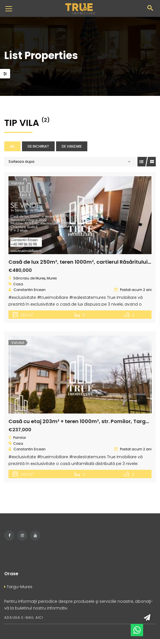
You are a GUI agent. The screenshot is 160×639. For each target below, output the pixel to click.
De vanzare (72, 146)
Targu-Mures (18, 587)
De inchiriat (38, 146)
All (12, 146)
